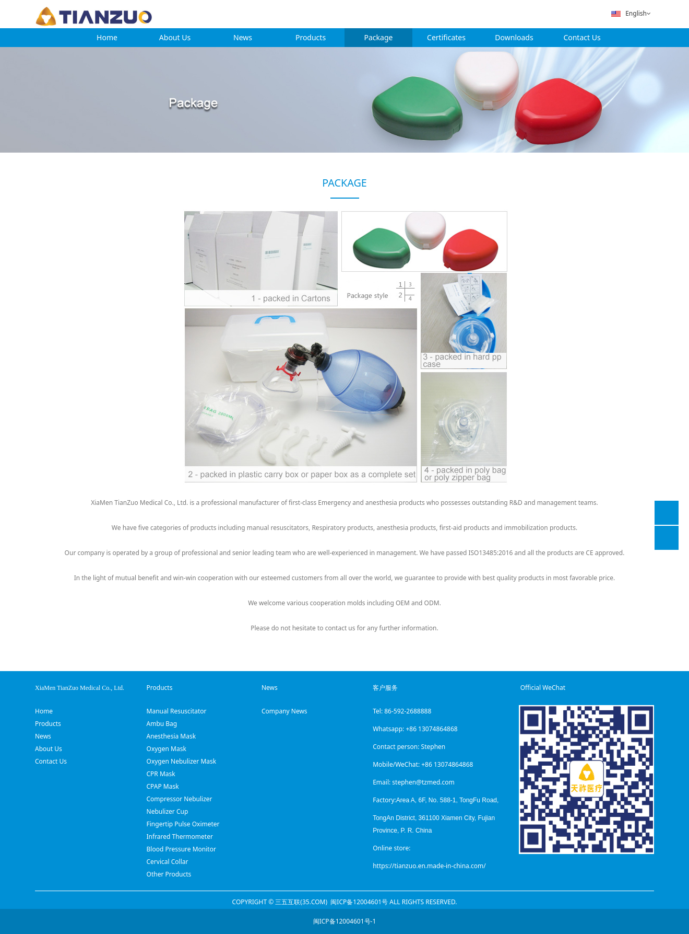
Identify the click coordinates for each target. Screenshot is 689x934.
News (242, 37)
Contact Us (581, 37)
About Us (175, 37)
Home (107, 37)
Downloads (514, 37)
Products (310, 37)
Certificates (446, 37)
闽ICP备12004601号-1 (344, 921)
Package (378, 37)
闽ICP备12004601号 (359, 901)
